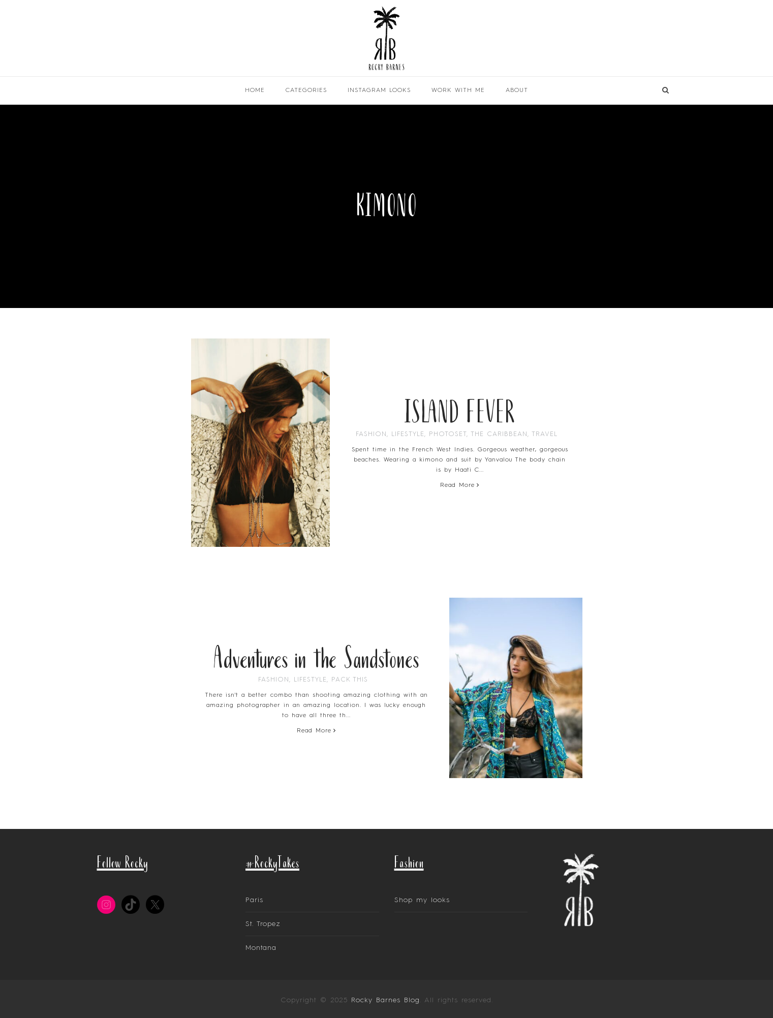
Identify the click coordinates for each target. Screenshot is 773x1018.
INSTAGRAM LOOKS (379, 90)
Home (255, 90)
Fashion (371, 434)
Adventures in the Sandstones (316, 656)
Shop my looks (422, 900)
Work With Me (458, 90)
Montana (260, 947)
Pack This (349, 679)
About (517, 90)
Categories (306, 90)
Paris (254, 900)
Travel (545, 434)
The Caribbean (499, 434)
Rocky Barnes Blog (385, 1000)
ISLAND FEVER (460, 410)
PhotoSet (448, 434)
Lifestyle (407, 434)
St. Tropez (263, 924)
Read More (459, 485)
